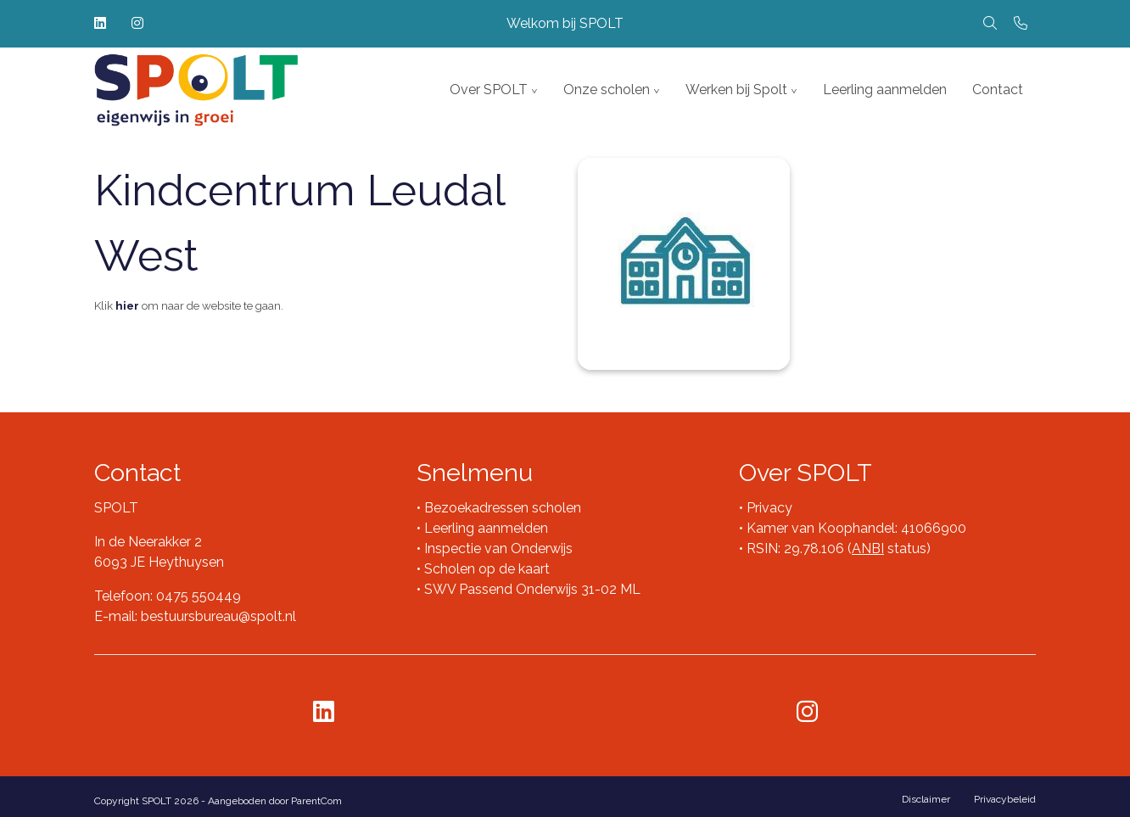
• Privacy (765, 508)
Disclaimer (926, 799)
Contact (997, 89)
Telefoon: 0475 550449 (167, 596)
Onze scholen (606, 89)
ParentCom (316, 801)
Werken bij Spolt (736, 89)
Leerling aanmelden (885, 89)
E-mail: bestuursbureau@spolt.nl (195, 616)
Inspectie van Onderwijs (497, 548)
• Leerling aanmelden (482, 528)
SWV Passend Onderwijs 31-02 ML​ (532, 589)
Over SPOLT (489, 89)
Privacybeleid (1005, 799)
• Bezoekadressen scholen (499, 508)
